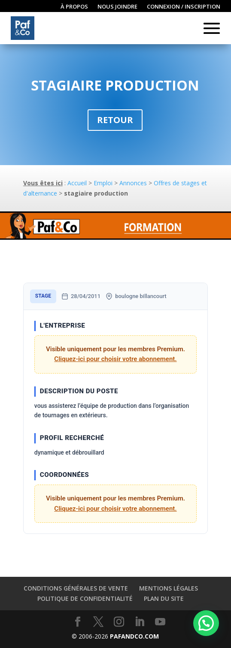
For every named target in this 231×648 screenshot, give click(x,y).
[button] (206, 623)
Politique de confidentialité (85, 598)
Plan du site (164, 598)
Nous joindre (117, 6)
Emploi (103, 183)
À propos (74, 6)
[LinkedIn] (139, 622)
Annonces (133, 183)
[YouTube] (160, 622)
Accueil (77, 183)
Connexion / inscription (183, 6)
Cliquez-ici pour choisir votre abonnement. (115, 359)
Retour (115, 120)
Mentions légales (168, 588)
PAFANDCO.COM (134, 636)
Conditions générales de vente (76, 588)
